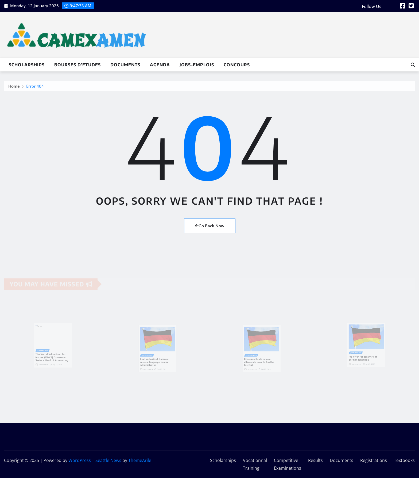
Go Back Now (209, 225)
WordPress (79, 460)
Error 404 (35, 87)
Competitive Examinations (287, 464)
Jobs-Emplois (197, 64)
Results (315, 460)
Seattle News (108, 460)
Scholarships (27, 64)
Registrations (373, 460)
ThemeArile (139, 460)
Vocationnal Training (255, 464)
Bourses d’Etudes (77, 64)
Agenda (160, 64)
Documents (125, 64)
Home (14, 87)
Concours (237, 64)
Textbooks (404, 460)
